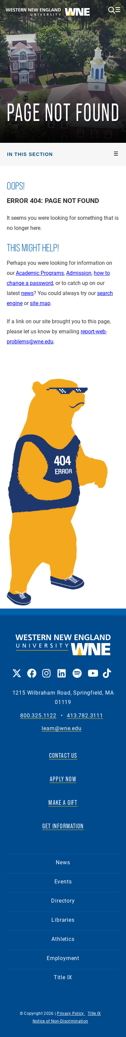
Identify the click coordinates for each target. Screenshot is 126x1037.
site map (40, 302)
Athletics (62, 938)
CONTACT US (63, 755)
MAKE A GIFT (62, 802)
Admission (78, 272)
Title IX (63, 977)
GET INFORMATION (63, 826)
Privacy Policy (71, 1013)
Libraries (62, 919)
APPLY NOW (63, 779)
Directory (63, 900)
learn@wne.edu (61, 728)
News (63, 862)
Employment (63, 957)
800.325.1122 (38, 715)
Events (63, 881)
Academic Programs (40, 272)
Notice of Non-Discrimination (60, 1021)
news (27, 292)
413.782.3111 (85, 715)
